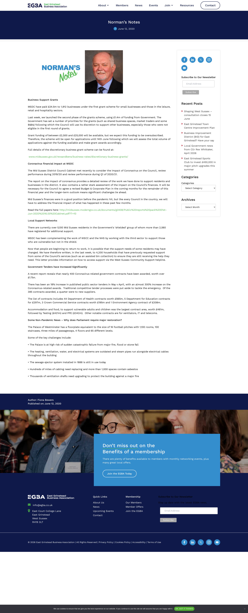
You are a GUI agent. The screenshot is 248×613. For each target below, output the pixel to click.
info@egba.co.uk (42, 505)
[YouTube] (184, 68)
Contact (210, 5)
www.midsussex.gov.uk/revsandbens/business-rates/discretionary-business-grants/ (78, 156)
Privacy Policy (106, 542)
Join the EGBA (134, 511)
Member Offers (134, 506)
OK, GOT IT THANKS (184, 609)
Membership (133, 496)
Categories (187, 183)
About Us (98, 502)
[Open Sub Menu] (107, 5)
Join (167, 5)
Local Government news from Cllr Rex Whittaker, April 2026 (198, 149)
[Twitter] (201, 60)
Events (153, 5)
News (138, 5)
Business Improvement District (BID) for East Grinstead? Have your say (199, 137)
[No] (244, 608)
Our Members (133, 502)
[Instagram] (209, 59)
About (102, 5)
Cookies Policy (122, 542)
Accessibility (138, 542)
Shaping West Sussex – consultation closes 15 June (198, 115)
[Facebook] (184, 59)
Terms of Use (154, 542)
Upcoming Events (103, 511)
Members (122, 5)
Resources (187, 5)
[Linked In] (192, 59)
